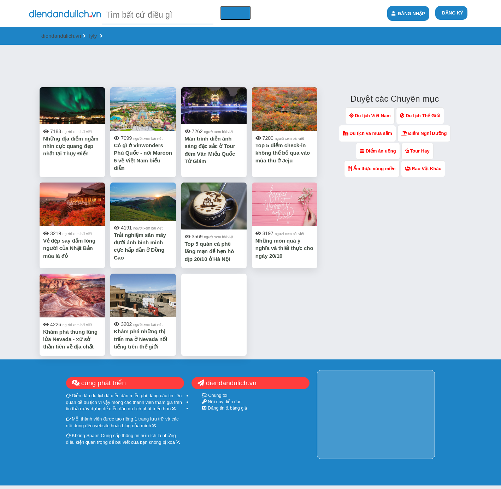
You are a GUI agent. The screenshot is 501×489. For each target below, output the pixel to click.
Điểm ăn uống (378, 151)
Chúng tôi (214, 395)
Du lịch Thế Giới (420, 115)
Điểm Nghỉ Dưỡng (424, 133)
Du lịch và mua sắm (367, 133)
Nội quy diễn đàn (222, 401)
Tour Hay (417, 151)
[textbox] (157, 15)
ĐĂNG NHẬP (408, 13)
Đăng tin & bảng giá (224, 408)
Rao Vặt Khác (423, 168)
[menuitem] (451, 13)
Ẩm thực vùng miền (372, 168)
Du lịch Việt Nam (370, 115)
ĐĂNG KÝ (452, 13)
